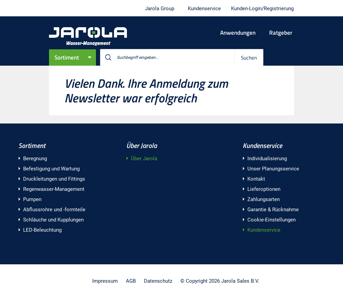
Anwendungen (238, 32)
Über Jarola (141, 145)
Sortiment (66, 57)
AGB (131, 281)
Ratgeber (280, 32)
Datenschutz (158, 281)
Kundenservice (262, 145)
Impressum (105, 281)
